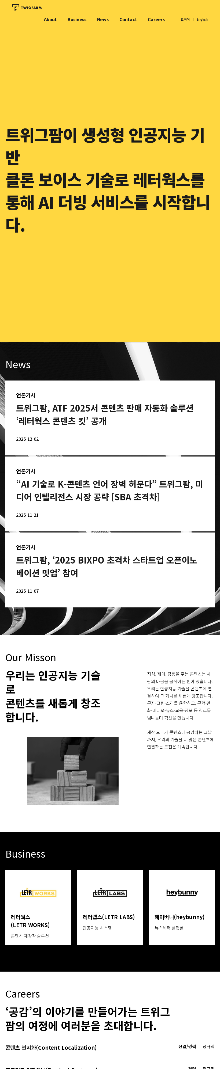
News (103, 19)
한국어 (185, 19)
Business (77, 19)
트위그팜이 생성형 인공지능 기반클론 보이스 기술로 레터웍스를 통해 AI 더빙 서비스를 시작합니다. (107, 179)
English (202, 19)
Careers (156, 19)
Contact (128, 19)
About (50, 19)
